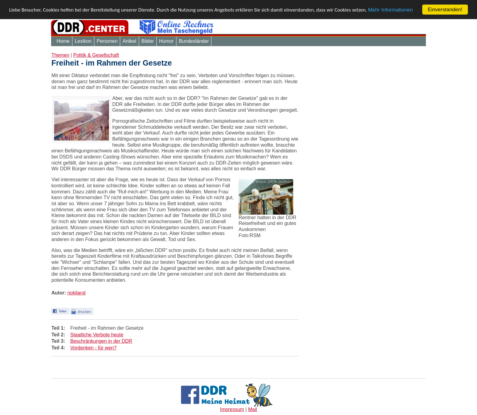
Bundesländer (194, 41)
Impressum (232, 409)
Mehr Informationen (390, 9)
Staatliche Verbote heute (96, 334)
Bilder (147, 41)
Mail (252, 409)
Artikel (129, 41)
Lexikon (83, 41)
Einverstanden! (445, 9)
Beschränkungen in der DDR (101, 341)
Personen (107, 41)
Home (63, 41)
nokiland (76, 292)
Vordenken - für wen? (93, 347)
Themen (60, 55)
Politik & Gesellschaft (96, 55)
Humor (166, 41)
